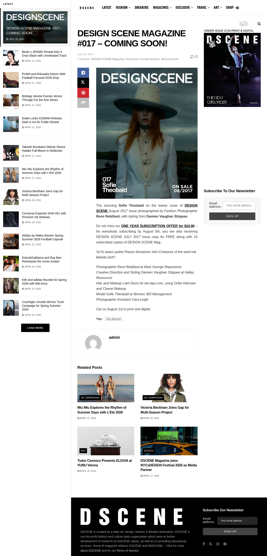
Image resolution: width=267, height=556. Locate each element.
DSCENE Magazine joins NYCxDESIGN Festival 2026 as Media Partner (169, 465)
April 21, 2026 (86, 418)
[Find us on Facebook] (204, 544)
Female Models (150, 59)
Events (149, 450)
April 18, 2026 (86, 471)
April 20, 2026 (150, 418)
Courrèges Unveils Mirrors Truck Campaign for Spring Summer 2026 (43, 305)
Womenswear (170, 59)
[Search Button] (259, 24)
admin (114, 337)
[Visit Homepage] (86, 7)
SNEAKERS (141, 7)
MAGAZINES (161, 7)
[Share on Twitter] (83, 83)
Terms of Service (127, 550)
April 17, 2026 (150, 476)
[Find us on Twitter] (210, 544)
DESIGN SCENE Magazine (107, 59)
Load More (35, 328)
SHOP (230, 7)
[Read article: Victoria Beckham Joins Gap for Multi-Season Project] (169, 388)
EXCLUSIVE (183, 7)
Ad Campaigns (90, 397)
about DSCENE (90, 550)
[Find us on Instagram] (217, 544)
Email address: (215, 205)
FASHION (122, 7)
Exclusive (132, 59)
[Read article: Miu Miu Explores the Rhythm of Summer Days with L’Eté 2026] (105, 388)
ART (216, 7)
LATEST (106, 7)
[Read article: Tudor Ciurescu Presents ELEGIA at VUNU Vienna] (105, 441)
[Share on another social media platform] (83, 103)
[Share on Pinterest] (83, 93)
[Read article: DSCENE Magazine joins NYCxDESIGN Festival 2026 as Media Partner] (169, 441)
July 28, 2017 (85, 54)
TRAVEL (202, 7)
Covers (84, 59)
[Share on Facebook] (83, 73)
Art (83, 450)
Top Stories (113, 318)
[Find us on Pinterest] (237, 8)
